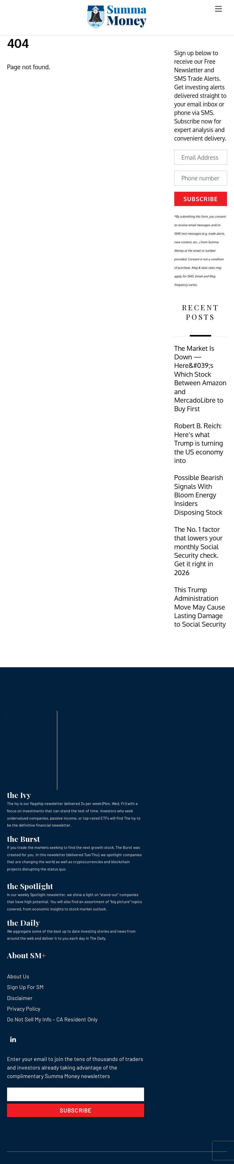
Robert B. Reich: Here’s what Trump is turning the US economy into (198, 443)
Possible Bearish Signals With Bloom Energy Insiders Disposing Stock (198, 494)
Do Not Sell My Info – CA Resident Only (52, 1019)
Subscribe (200, 198)
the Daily (23, 922)
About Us (18, 976)
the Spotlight (30, 886)
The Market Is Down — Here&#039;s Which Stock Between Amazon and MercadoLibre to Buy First (200, 378)
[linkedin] (13, 1038)
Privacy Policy (23, 1008)
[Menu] (218, 8)
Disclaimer (20, 998)
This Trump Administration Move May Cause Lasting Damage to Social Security (200, 607)
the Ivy (19, 795)
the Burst (23, 839)
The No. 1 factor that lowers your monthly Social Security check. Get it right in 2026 (198, 551)
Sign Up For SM (25, 987)
